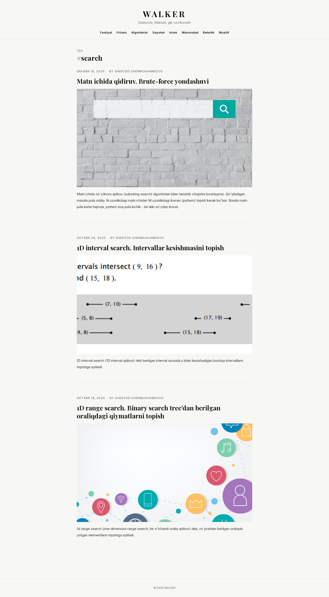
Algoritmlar (139, 32)
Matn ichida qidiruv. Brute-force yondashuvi (143, 81)
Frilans (122, 32)
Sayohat (158, 32)
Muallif (224, 32)
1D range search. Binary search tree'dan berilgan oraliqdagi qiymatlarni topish (148, 412)
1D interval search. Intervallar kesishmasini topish (150, 247)
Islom (173, 32)
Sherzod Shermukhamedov (139, 71)
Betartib (208, 32)
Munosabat (190, 32)
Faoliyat (106, 32)
